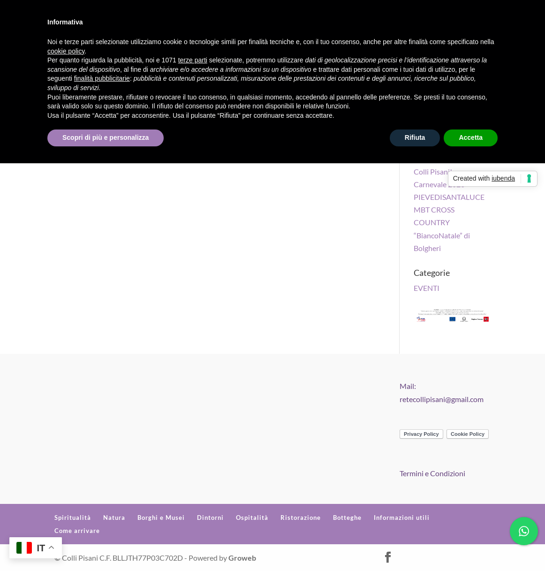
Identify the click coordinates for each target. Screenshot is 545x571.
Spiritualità (72, 517)
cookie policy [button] (65, 51)
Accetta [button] (471, 137)
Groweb (242, 557)
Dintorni (210, 517)
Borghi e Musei (161, 517)
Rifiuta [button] (415, 137)
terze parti (192, 60)
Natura (114, 517)
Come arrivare (77, 530)
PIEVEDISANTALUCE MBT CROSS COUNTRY (449, 209)
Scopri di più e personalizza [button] (105, 137)
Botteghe (347, 517)
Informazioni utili (402, 517)
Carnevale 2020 (439, 184)
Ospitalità (252, 517)
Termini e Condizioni (432, 473)
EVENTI (426, 287)
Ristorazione (300, 517)
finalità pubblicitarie (102, 78)
